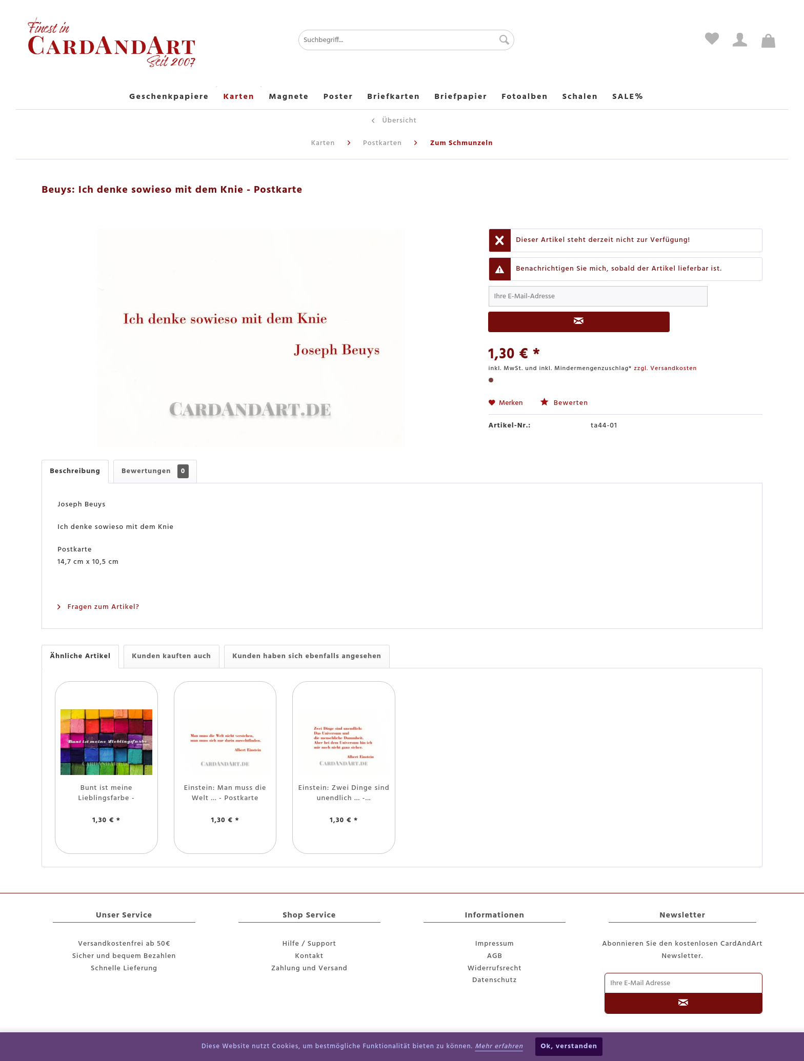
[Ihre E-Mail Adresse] (683, 983)
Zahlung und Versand (309, 968)
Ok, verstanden (568, 1046)
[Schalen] (580, 97)
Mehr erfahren (499, 1046)
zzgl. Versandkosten (665, 368)
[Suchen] (501, 40)
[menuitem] (372, 40)
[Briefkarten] (393, 97)
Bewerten (564, 403)
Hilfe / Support (309, 944)
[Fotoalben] (524, 97)
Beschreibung (75, 471)
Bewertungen (155, 471)
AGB (494, 956)
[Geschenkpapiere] (169, 97)
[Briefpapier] (460, 97)
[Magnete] (289, 97)
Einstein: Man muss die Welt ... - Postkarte (225, 793)
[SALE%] (628, 97)
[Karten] (239, 97)
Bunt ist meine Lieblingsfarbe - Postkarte (106, 793)
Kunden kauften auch (171, 656)
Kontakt (309, 956)
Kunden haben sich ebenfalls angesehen (306, 656)
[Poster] (338, 97)
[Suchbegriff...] (406, 40)
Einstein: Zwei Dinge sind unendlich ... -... (344, 793)
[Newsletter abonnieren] (683, 1003)
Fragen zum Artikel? (98, 607)
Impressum (494, 944)
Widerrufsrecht (495, 968)
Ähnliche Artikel (80, 656)
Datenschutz (494, 980)
